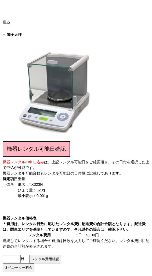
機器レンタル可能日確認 (36, 149)
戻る (6, 22)
